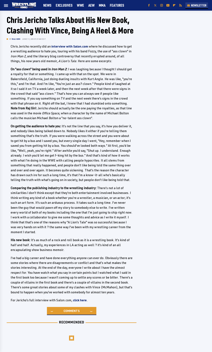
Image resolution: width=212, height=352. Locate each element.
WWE (80, 5)
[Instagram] (161, 5)
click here (80, 300)
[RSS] (180, 5)
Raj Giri (16, 39)
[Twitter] (155, 5)
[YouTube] (167, 5)
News (47, 5)
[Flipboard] (174, 5)
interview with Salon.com (69, 46)
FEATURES (117, 5)
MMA (102, 5)
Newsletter (196, 5)
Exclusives (64, 5)
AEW (91, 5)
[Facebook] (148, 5)
